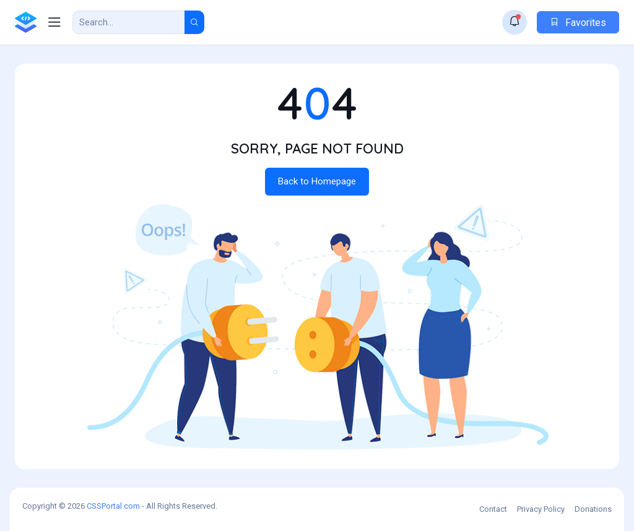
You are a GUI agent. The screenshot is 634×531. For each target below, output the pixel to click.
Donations (593, 509)
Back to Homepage (317, 181)
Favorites (578, 22)
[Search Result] (128, 22)
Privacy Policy (541, 509)
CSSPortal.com (113, 506)
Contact (493, 509)
